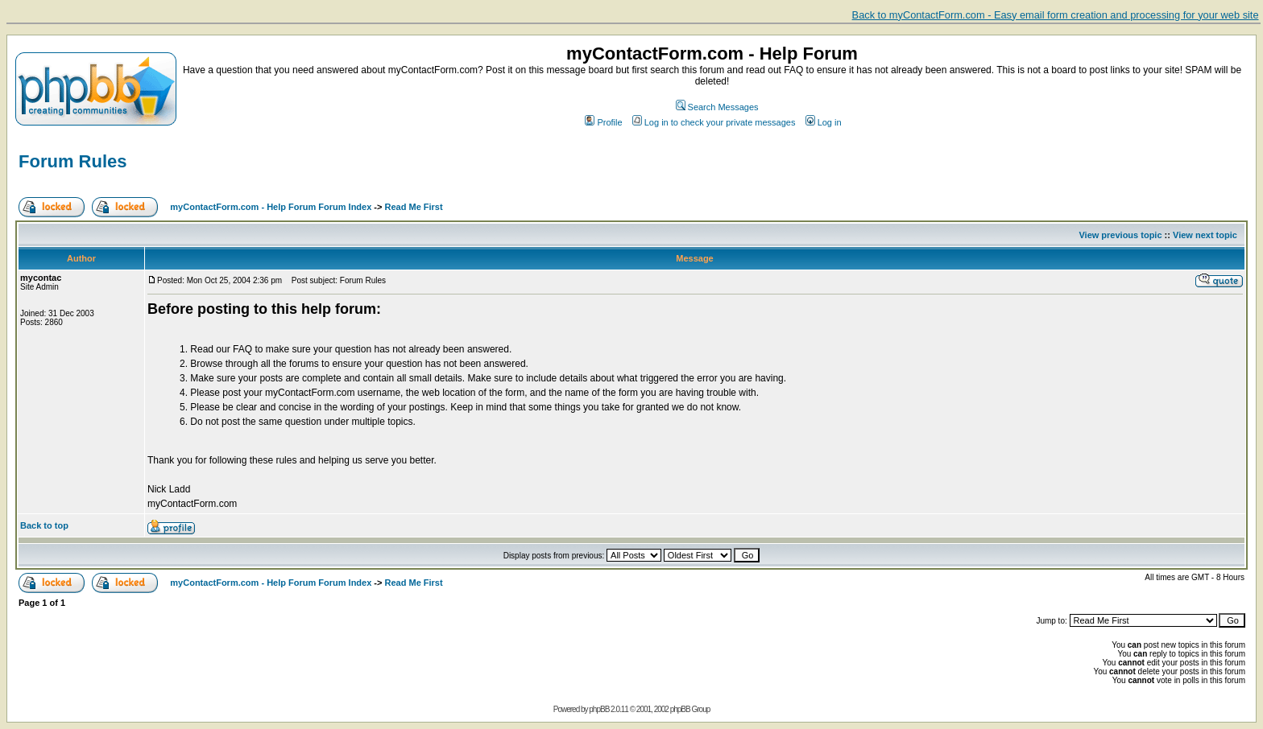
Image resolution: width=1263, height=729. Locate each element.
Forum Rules (72, 161)
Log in (823, 122)
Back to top (44, 525)
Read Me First (414, 207)
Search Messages (717, 107)
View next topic (1205, 235)
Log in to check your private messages (714, 122)
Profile (603, 122)
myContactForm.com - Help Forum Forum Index (270, 207)
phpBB (599, 709)
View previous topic (1120, 235)
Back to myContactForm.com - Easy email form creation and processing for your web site (1055, 15)
